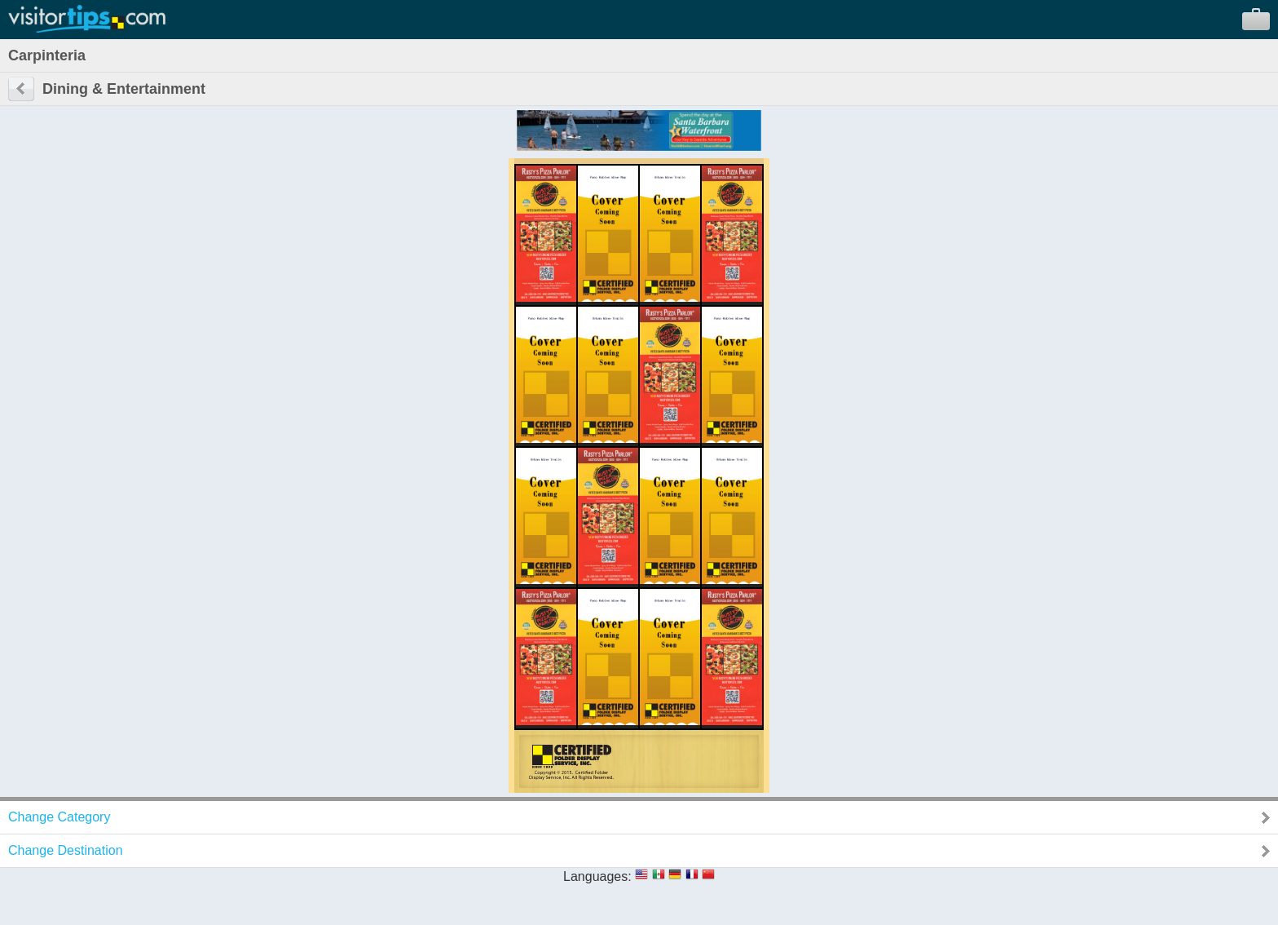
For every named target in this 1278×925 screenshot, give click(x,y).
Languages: (597, 876)
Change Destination (65, 850)
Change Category (59, 817)
